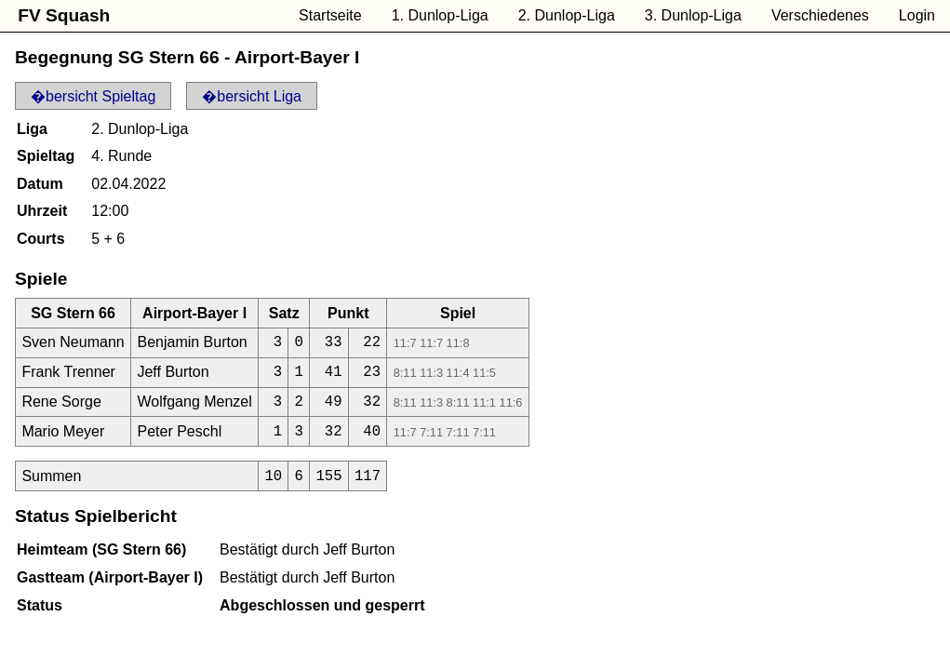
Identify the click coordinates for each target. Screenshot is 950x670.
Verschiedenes (820, 15)
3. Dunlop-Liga (693, 15)
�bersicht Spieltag (93, 96)
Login (917, 15)
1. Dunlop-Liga (440, 15)
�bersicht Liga (251, 96)
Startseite (330, 15)
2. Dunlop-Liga (566, 15)
